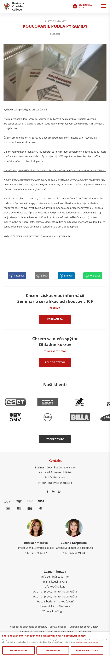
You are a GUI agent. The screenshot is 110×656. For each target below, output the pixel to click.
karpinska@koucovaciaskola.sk (74, 547)
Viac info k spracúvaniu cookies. (87, 642)
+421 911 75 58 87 (36, 552)
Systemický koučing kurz (55, 606)
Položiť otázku (55, 362)
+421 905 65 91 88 (74, 552)
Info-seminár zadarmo (55, 576)
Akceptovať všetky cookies (87, 650)
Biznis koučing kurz (55, 581)
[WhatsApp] (92, 275)
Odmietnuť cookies (18, 650)
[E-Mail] (42, 275)
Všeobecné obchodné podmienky (28, 626)
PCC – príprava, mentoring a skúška (55, 596)
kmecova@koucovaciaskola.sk (35, 547)
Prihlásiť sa (55, 319)
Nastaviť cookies (53, 650)
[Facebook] (17, 275)
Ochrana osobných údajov (83, 626)
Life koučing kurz (55, 586)
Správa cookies (58, 626)
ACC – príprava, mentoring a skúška (55, 591)
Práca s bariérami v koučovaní (55, 601)
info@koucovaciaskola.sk (55, 483)
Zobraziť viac (55, 439)
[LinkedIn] (66, 275)
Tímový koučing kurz (55, 611)
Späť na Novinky (55, 21)
